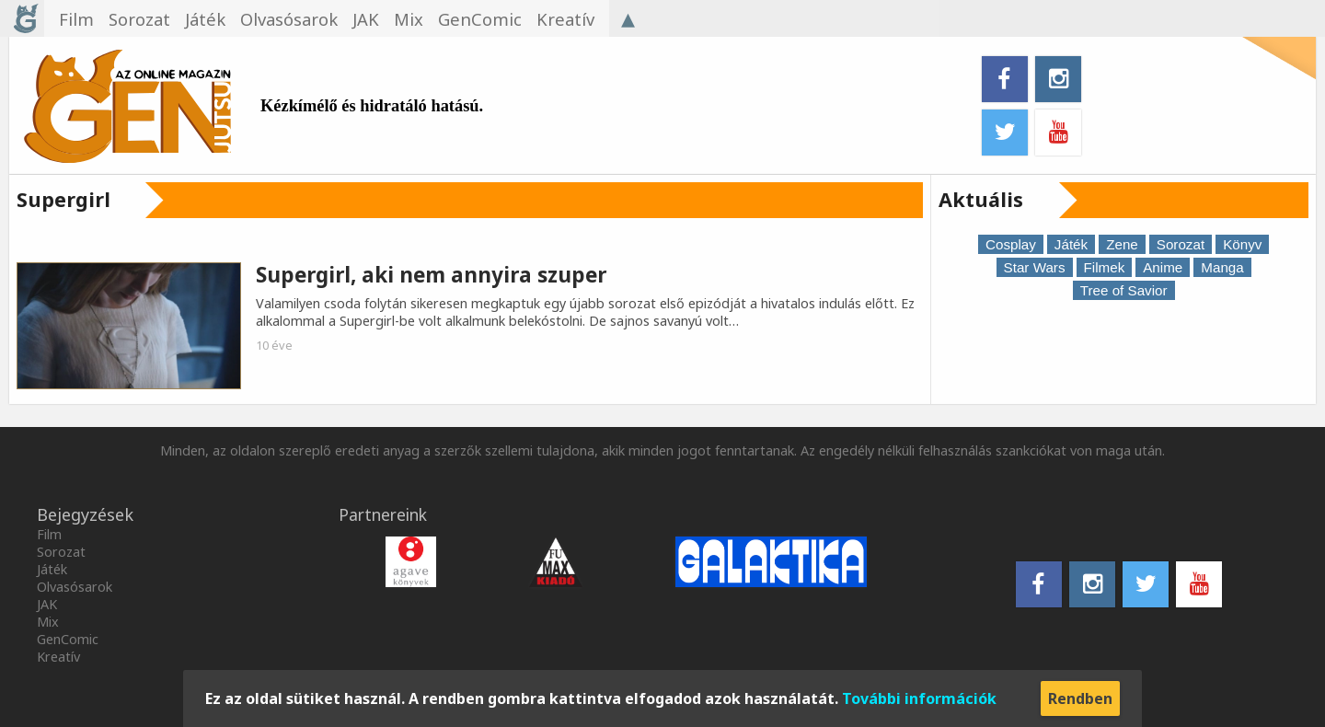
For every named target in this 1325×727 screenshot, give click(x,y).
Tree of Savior (1124, 290)
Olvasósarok (74, 586)
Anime (1162, 267)
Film (49, 534)
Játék (1071, 244)
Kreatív (58, 656)
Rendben (1080, 698)
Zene (1122, 244)
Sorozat (1180, 244)
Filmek (1104, 267)
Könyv (1242, 244)
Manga (1222, 267)
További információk (919, 698)
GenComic (67, 639)
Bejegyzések (85, 514)
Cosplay (1010, 244)
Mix (48, 621)
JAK (47, 604)
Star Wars (1035, 267)
